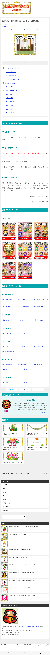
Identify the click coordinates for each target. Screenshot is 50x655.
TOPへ (42, 653)
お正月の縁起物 (10, 112)
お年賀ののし (5, 369)
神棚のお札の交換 (39, 320)
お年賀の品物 (22, 364)
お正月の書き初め (39, 347)
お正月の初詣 (22, 347)
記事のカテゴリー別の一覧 (12, 90)
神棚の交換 (21, 320)
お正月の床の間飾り (24, 306)
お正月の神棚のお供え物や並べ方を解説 (17, 534)
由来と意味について (11, 72)
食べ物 (4, 492)
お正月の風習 (9, 105)
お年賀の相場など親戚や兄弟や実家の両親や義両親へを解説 (22, 595)
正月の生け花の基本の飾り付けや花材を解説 (12, 462)
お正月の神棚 (9, 98)
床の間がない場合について (13, 79)
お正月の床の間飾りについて (12, 68)
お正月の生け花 (38, 306)
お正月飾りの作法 (10, 94)
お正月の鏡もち (6, 306)
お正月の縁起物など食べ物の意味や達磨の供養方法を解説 (21, 572)
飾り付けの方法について (12, 75)
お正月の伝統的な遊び (8, 351)
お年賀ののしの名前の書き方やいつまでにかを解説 (20, 587)
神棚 (4, 488)
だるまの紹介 (9, 86)
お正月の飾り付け (7, 299)
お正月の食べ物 (10, 101)
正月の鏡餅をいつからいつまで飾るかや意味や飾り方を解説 (37, 448)
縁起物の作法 (6, 503)
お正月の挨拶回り (7, 364)
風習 (4, 495)
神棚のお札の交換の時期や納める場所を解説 (18, 557)
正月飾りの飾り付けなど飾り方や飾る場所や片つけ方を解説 (12, 448)
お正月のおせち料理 (24, 333)
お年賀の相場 (38, 364)
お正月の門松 (22, 299)
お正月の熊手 (5, 382)
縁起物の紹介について (10, 83)
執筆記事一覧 (44, 412)
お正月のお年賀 (10, 109)
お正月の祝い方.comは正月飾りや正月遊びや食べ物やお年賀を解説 (23, 526)
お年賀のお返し (22, 369)
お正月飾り (4, 26)
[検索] (14, 517)
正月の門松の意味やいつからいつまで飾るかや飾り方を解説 (12, 434)
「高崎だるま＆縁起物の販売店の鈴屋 (29, 626)
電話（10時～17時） (25, 653)
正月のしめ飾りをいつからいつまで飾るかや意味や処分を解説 (37, 434)
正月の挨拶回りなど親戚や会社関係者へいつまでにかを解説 (22, 580)
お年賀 (4, 499)
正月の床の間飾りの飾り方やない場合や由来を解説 (20, 549)
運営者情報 (6, 510)
